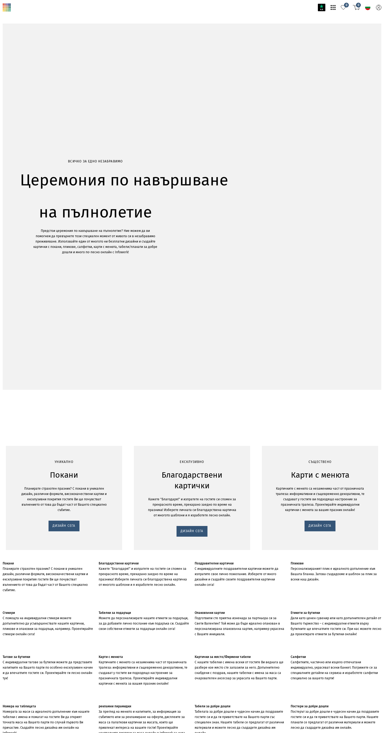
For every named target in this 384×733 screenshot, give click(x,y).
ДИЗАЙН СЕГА (16, 102)
